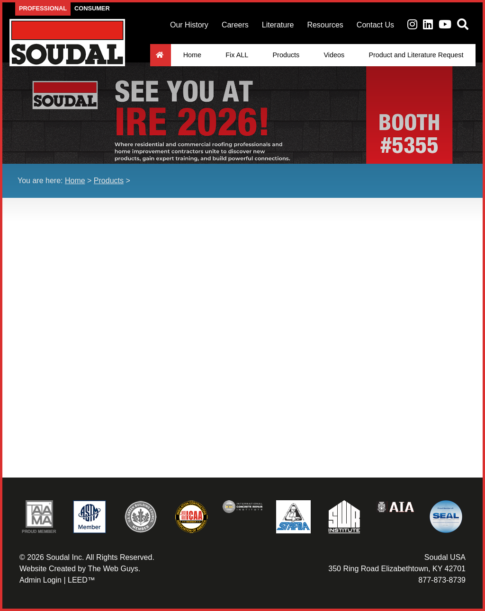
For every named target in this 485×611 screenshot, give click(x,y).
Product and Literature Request (415, 55)
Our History (189, 25)
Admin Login (40, 580)
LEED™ (81, 580)
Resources (325, 25)
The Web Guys (113, 569)
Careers (235, 25)
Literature (278, 25)
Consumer (92, 8)
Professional (43, 8)
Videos (333, 55)
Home (192, 55)
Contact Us (375, 25)
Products (285, 55)
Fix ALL (236, 55)
